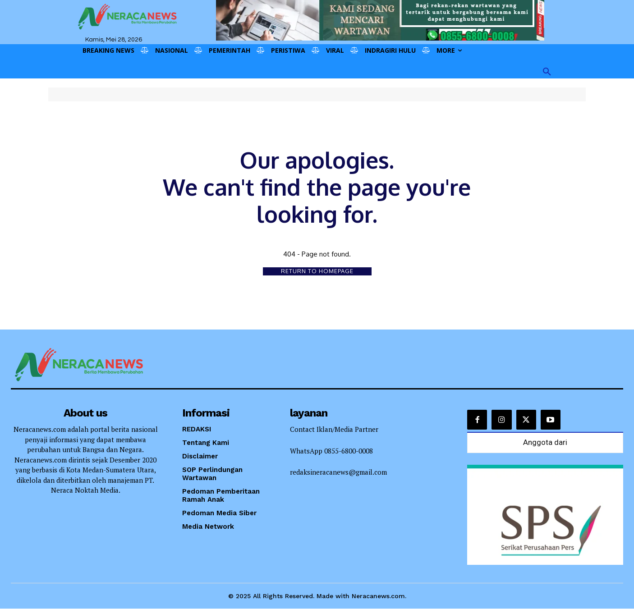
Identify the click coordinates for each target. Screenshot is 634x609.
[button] (547, 72)
